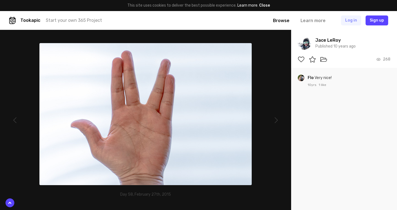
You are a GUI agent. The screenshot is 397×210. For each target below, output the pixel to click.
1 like (322, 85)
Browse (281, 20)
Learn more (247, 5)
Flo (311, 77)
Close (264, 5)
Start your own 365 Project (74, 20)
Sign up (377, 20)
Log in (351, 20)
